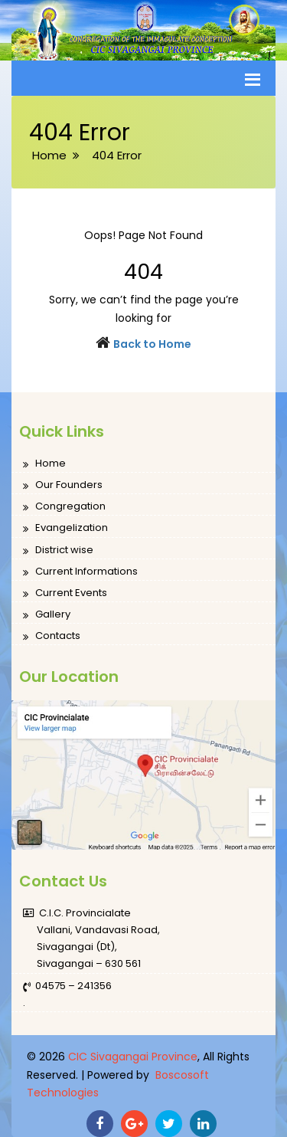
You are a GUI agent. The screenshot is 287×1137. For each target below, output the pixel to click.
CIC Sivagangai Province (132, 1056)
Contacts (51, 636)
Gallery (46, 615)
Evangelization (65, 528)
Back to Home (152, 344)
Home (44, 464)
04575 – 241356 (67, 986)
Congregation (64, 507)
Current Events (65, 593)
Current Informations (80, 572)
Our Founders (63, 485)
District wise (58, 550)
